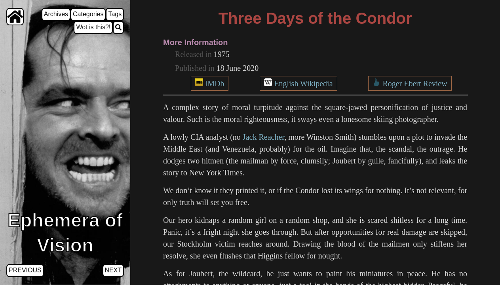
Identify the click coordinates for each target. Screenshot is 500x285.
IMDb (214, 83)
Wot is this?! (93, 27)
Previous (25, 270)
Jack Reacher (263, 137)
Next (113, 270)
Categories (88, 14)
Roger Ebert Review (414, 83)
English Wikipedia (303, 83)
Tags (115, 14)
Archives (56, 14)
